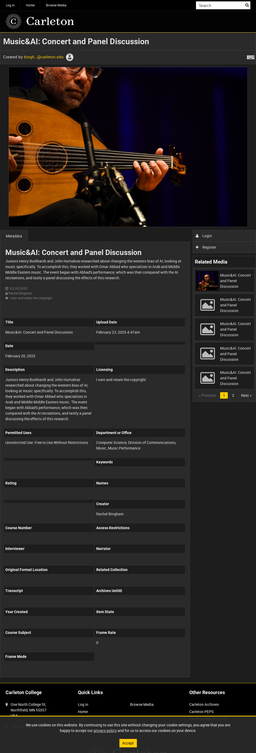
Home (30, 5)
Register (206, 247)
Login (204, 235)
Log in (10, 5)
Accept (128, 743)
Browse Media (56, 5)
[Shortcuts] (250, 56)
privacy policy (105, 730)
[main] (128, 358)
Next (246, 395)
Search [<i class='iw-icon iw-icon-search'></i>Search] (247, 5)
